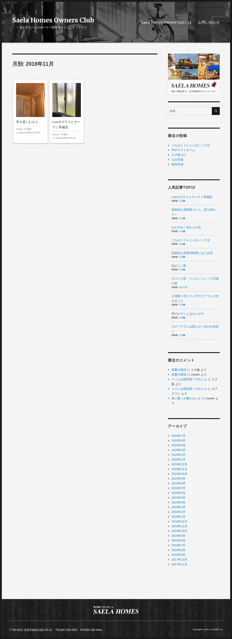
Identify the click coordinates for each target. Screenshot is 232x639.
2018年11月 (179, 526)
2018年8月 (179, 540)
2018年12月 (179, 521)
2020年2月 (179, 454)
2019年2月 (179, 512)
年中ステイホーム (183, 150)
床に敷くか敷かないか (186, 398)
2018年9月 (179, 535)
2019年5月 (179, 497)
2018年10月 (179, 531)
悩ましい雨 (179, 265)
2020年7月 (179, 435)
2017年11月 (179, 564)
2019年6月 (179, 493)
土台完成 (177, 159)
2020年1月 (179, 459)
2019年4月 (179, 502)
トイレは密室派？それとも (189, 379)
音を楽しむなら (30, 109)
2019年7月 (179, 488)
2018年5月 (179, 554)
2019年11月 (179, 469)
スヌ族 (182, 201)
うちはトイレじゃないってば (191, 145)
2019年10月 (179, 474)
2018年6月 (179, 550)
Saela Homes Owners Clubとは (166, 22)
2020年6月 (179, 440)
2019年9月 (179, 478)
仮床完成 (177, 164)
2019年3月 (179, 507)
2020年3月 (179, 450)
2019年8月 (179, 483)
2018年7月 (179, 545)
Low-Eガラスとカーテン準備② (66, 111)
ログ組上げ (179, 154)
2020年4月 (179, 445)
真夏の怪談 (179, 369)
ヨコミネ (183, 287)
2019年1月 (179, 516)
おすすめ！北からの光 (186, 227)
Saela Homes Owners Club (53, 20)
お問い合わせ (209, 22)
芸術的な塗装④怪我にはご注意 (192, 253)
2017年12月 (179, 559)
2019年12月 (179, 464)
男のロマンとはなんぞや (188, 313)
